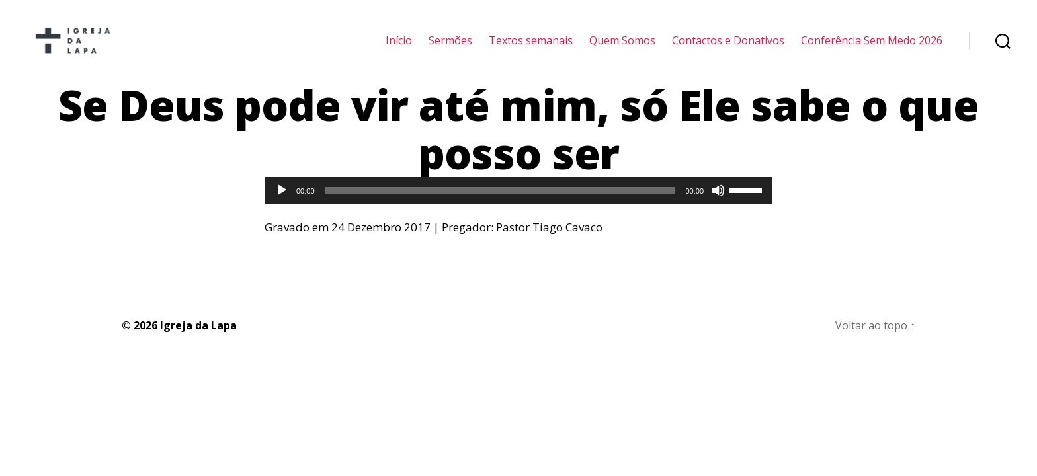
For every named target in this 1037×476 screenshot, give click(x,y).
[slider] (500, 206)
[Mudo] (718, 206)
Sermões (450, 48)
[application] (518, 206)
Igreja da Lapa (198, 340)
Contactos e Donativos (728, 48)
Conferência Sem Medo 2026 (871, 48)
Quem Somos (622, 48)
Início (399, 48)
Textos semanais (531, 48)
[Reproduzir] (281, 206)
